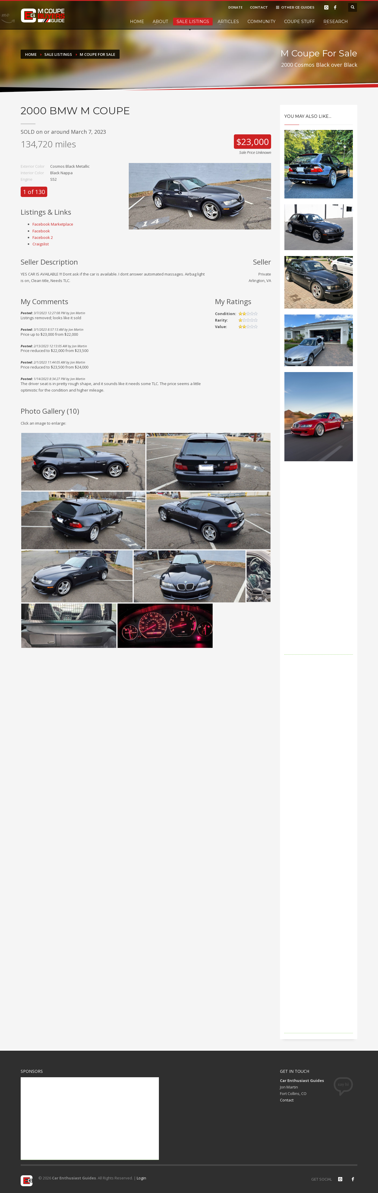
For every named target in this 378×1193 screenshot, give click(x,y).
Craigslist (40, 244)
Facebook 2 (42, 237)
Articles (228, 21)
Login (141, 1178)
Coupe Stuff (299, 21)
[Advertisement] (318, 566)
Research (335, 21)
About (160, 21)
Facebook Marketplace (52, 224)
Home (137, 21)
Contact (287, 1100)
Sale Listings (193, 21)
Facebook (41, 231)
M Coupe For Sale (97, 54)
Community (261, 21)
